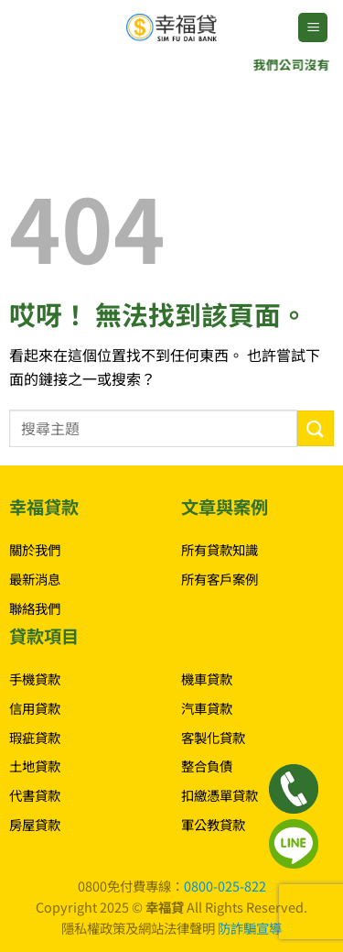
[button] (312, 28)
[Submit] (315, 428)
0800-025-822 (225, 885)
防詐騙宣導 (250, 927)
